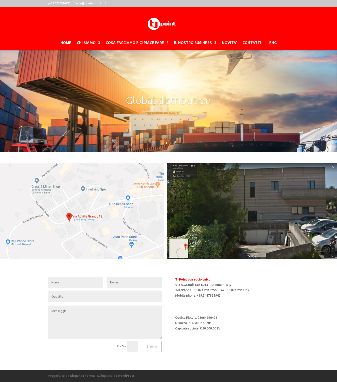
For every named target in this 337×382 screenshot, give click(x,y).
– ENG (272, 43)
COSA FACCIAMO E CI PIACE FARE (135, 43)
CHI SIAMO (86, 43)
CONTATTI (251, 43)
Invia (152, 346)
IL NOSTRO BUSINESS (193, 43)
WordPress (126, 376)
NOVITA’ (229, 43)
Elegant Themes (82, 376)
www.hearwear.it (211, 304)
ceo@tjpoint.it (186, 309)
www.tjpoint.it (185, 304)
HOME (66, 43)
